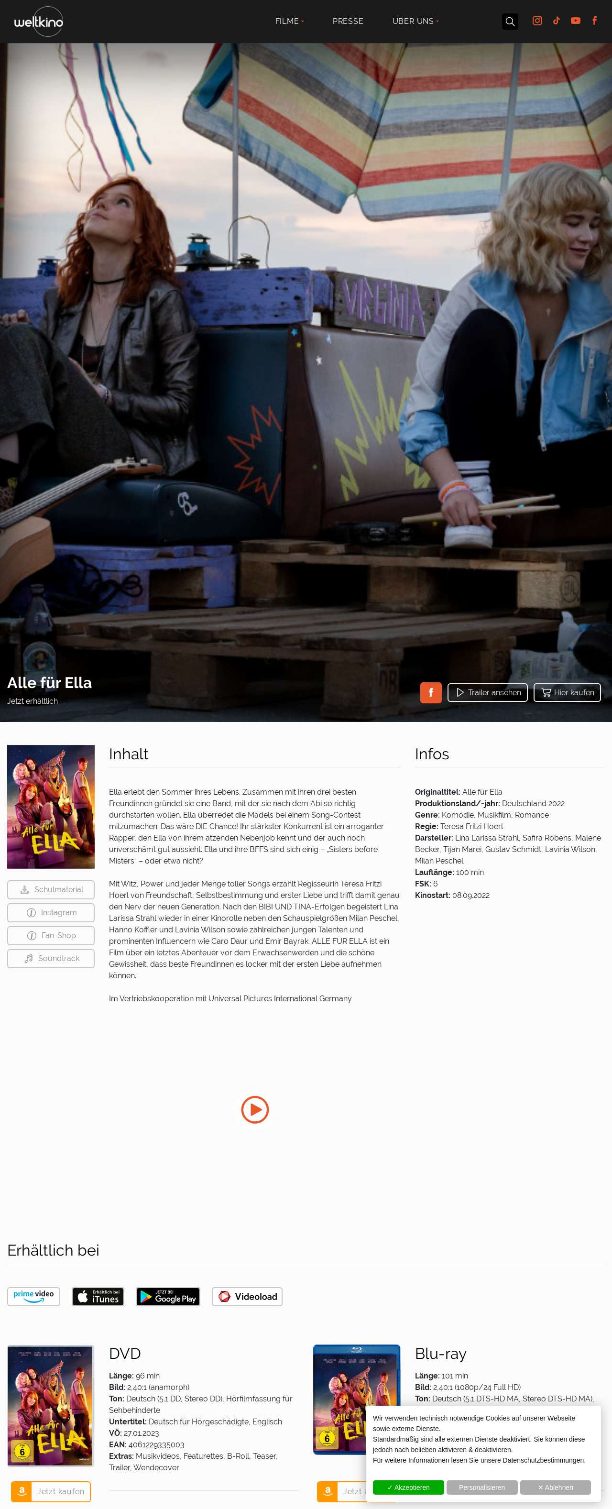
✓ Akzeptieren (408, 1487)
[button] (431, 692)
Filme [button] (287, 21)
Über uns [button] (413, 21)
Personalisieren (482, 1487)
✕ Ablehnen (555, 1487)
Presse (348, 21)
